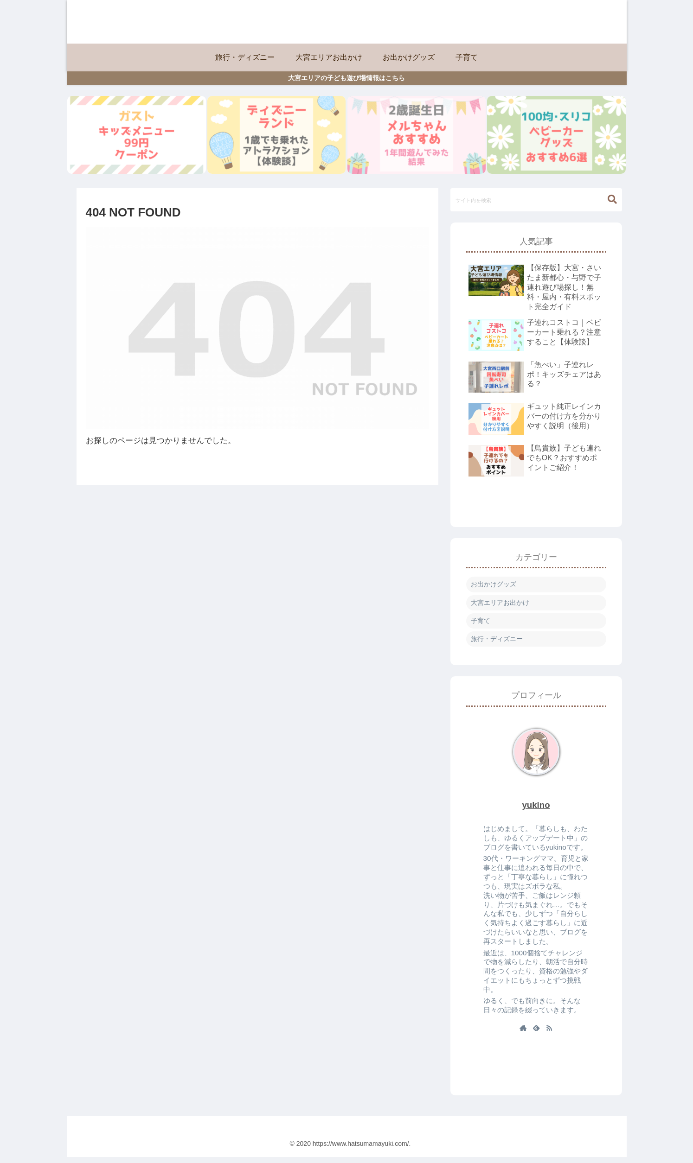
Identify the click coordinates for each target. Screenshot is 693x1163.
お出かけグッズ (493, 590)
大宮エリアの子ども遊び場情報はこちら (346, 78)
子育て (480, 626)
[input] (536, 205)
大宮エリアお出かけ (500, 608)
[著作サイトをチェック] (523, 1034)
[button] (612, 205)
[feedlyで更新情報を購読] (536, 1034)
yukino (536, 810)
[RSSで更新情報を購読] (549, 1034)
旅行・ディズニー (497, 644)
